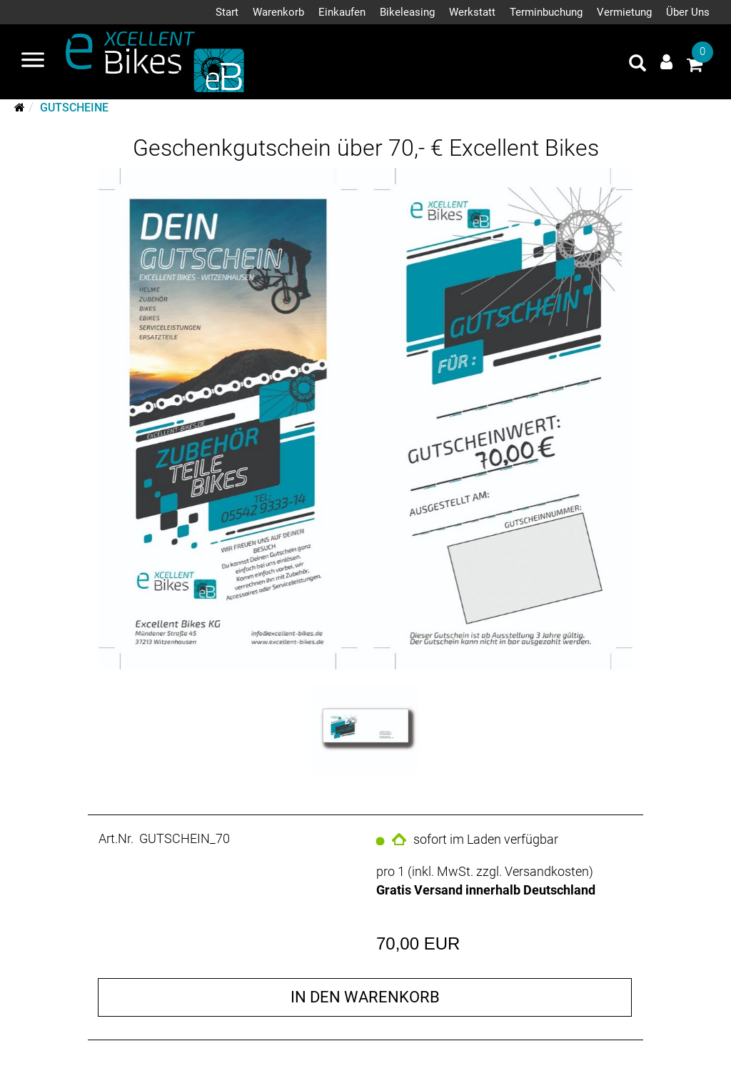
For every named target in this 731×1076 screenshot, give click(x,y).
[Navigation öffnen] (32, 61)
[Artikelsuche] (637, 65)
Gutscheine (74, 107)
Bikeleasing (407, 12)
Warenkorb (278, 12)
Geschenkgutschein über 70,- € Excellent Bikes (366, 147)
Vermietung (624, 12)
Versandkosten (547, 871)
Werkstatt (472, 12)
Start (227, 12)
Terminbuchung (546, 12)
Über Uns (688, 12)
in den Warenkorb (365, 997)
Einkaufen (342, 12)
